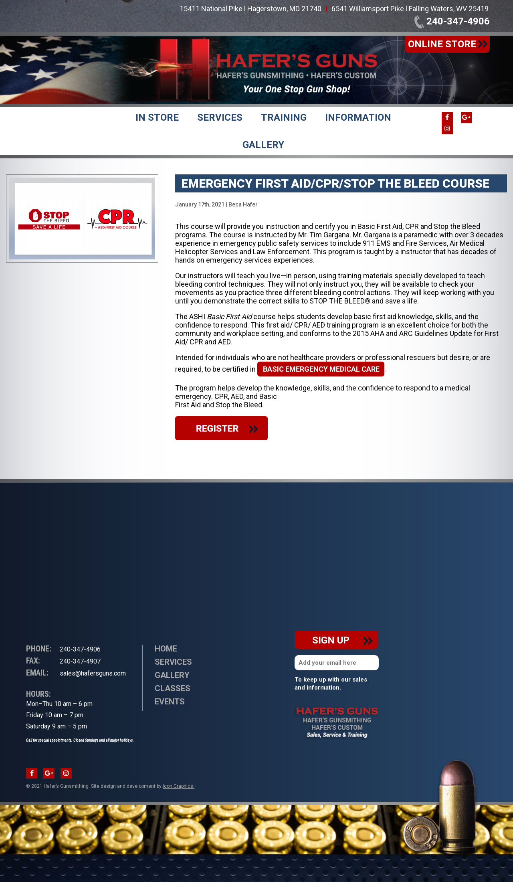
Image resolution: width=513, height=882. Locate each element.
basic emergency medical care (321, 369)
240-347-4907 (63, 660)
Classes (172, 688)
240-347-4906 (452, 21)
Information (358, 117)
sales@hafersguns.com (76, 673)
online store (447, 44)
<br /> (82, 520)
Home (166, 648)
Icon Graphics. (178, 786)
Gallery (263, 144)
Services (219, 117)
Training (284, 117)
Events (170, 701)
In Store (157, 117)
